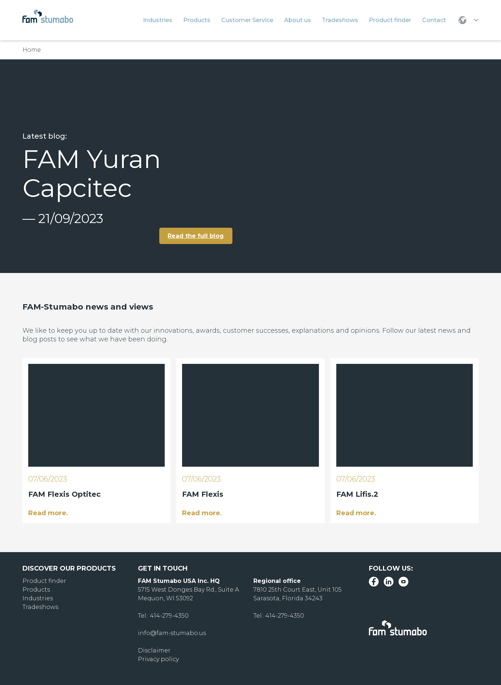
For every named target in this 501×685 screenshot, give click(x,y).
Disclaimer (154, 650)
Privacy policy (158, 658)
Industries (37, 597)
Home (31, 49)
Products (36, 589)
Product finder (44, 580)
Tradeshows (40, 606)
